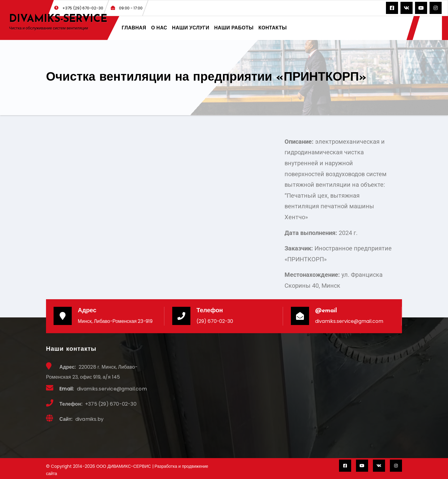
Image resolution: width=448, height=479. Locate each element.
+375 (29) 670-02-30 (78, 8)
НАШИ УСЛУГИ (190, 27)
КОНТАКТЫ (273, 27)
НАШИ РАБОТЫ (233, 27)
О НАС (159, 27)
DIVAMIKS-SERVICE (58, 19)
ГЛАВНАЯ (134, 27)
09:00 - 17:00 (127, 8)
